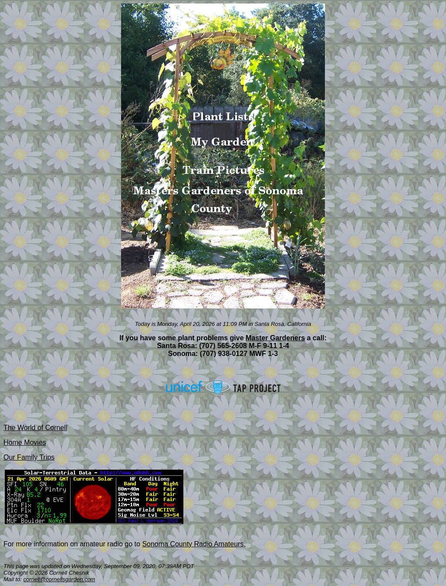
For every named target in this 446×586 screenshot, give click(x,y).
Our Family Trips (28, 457)
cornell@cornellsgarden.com (59, 579)
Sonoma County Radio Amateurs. (193, 544)
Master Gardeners (275, 338)
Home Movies (24, 442)
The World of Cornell (35, 427)
